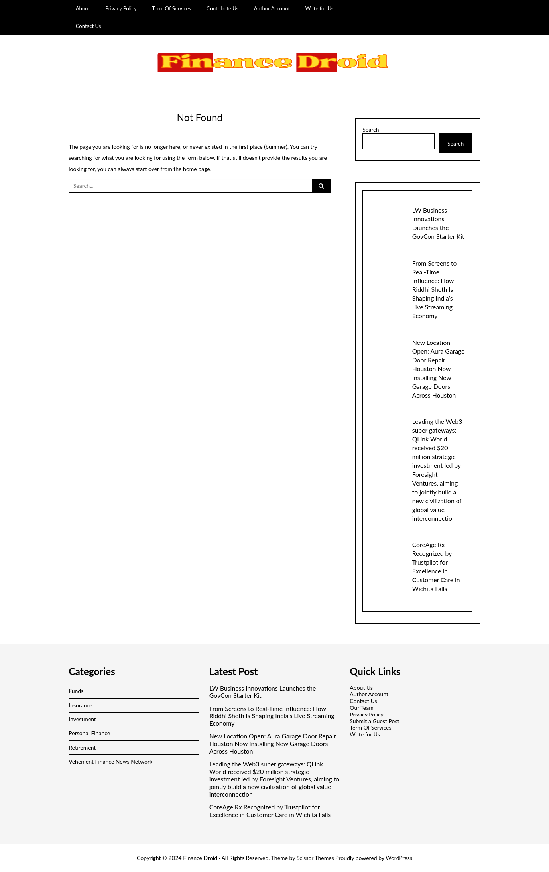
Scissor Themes (315, 857)
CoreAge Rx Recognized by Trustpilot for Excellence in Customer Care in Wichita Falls (270, 810)
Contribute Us (223, 8)
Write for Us (319, 8)
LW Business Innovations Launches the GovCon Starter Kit (262, 692)
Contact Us (88, 26)
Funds (76, 690)
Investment (82, 719)
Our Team (361, 707)
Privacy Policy (121, 8)
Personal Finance (89, 733)
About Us (361, 687)
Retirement (82, 747)
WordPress (399, 857)
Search (370, 129)
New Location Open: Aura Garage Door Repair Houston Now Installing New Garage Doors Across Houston (438, 369)
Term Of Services (171, 8)
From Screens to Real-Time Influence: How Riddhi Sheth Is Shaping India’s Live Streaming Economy (434, 289)
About (83, 8)
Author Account (272, 8)
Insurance (80, 705)
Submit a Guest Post (374, 721)
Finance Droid (200, 857)
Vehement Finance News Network (110, 761)
